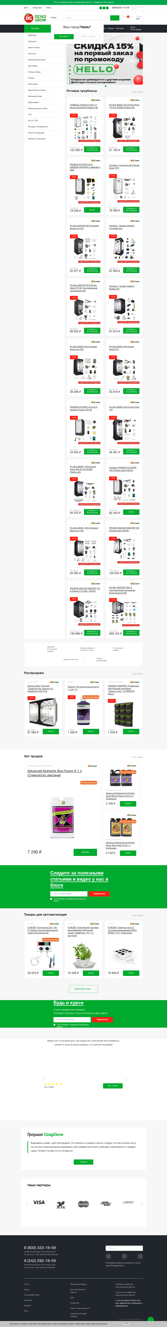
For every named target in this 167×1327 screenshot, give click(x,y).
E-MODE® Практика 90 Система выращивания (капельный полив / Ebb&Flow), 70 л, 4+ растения (83, 932)
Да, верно (64, 36)
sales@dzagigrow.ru (115, 1266)
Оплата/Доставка (31, 1295)
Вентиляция (32, 66)
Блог (26, 8)
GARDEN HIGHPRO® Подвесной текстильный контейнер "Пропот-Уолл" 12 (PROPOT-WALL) (123, 690)
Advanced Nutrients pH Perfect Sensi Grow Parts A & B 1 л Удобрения (120, 845)
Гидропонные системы (37, 90)
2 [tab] (86, 86)
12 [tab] (125, 86)
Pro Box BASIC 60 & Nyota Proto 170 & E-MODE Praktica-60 (124, 106)
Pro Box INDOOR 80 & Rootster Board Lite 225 (84, 227)
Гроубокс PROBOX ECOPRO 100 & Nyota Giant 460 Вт (122, 469)
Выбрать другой (88, 36)
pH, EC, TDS (33, 121)
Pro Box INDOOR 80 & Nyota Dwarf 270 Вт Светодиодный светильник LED (83, 288)
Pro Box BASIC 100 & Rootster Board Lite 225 (84, 529)
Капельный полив (35, 96)
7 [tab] (105, 86)
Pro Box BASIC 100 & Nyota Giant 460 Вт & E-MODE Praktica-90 (83, 469)
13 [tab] (129, 86)
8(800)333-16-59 (120, 8)
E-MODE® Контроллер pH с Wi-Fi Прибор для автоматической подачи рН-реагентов (43, 930)
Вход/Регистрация (78, 1284)
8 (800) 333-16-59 (40, 1248)
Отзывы (110, 28)
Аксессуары (33, 84)
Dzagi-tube (74, 1303)
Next (141, 58)
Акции (26, 1290)
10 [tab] (117, 86)
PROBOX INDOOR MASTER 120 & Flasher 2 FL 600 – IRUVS (85, 590)
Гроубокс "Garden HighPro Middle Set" (121, 288)
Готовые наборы (34, 72)
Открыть (83, 1162)
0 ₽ (137, 19)
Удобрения (32, 35)
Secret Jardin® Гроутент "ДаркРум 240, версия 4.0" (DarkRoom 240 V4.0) (41, 689)
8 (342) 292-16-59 (40, 1261)
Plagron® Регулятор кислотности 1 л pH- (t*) (83, 688)
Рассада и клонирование (38, 127)
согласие (61, 898)
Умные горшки (34, 47)
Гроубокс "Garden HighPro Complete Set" (121, 227)
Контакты (120, 28)
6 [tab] (101, 86)
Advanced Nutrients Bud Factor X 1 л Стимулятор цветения (55, 773)
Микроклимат (33, 102)
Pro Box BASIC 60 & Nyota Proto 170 (124, 408)
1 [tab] (82, 86)
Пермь (53, 18)
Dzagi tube (37, 8)
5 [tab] (98, 86)
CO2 (29, 115)
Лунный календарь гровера (78, 1315)
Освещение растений (36, 60)
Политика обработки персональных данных (125, 1286)
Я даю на (69, 900)
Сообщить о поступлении (92, 149)
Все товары (138, 92)
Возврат (27, 1306)
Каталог (35, 29)
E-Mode (31, 78)
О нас (26, 1284)
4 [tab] (94, 86)
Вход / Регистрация (135, 29)
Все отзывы (113, 1086)
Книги (48, 8)
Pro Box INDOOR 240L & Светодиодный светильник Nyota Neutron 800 (122, 590)
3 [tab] (90, 86)
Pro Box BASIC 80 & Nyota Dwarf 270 (121, 348)
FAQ (26, 1311)
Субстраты (32, 41)
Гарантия (28, 1300)
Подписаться (99, 894)
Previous (66, 58)
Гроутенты (32, 54)
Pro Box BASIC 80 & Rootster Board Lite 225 (83, 348)
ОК (126, 1324)
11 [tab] (121, 86)
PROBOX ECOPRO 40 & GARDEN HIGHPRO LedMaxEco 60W (85, 167)
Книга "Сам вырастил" (80, 1308)
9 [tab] (113, 86)
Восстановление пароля (77, 1291)
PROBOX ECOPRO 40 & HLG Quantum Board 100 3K (83, 408)
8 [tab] (109, 86)
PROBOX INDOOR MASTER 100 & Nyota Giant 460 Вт (124, 529)
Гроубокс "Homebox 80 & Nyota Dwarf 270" (124, 167)
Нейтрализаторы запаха (37, 108)
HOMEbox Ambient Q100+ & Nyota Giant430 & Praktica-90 (84, 106)
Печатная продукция (36, 133)
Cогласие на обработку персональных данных (125, 1294)
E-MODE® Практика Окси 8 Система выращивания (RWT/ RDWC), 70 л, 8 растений (122, 930)
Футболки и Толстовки (37, 139)
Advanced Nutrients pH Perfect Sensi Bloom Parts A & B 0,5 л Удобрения (120, 796)
